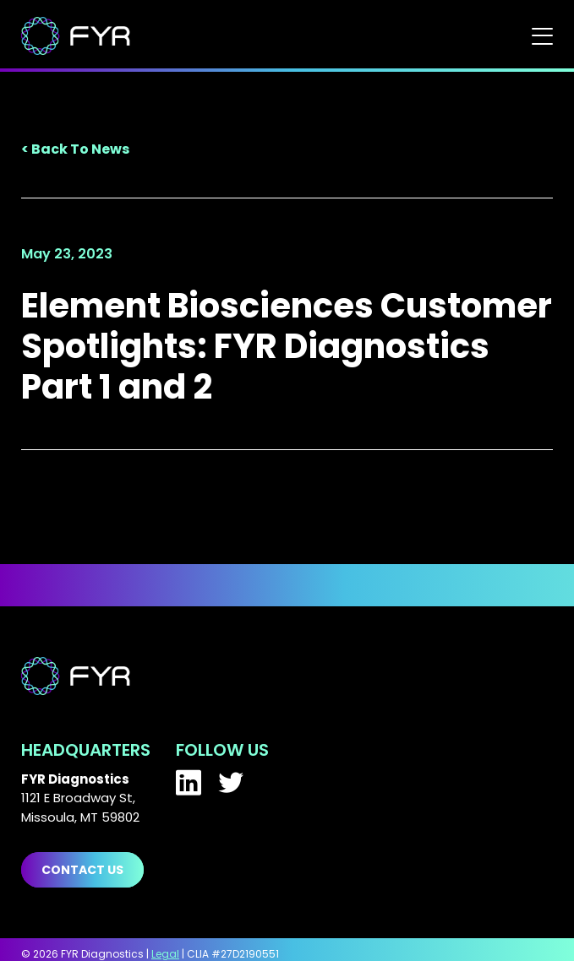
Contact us (82, 869)
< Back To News (75, 149)
